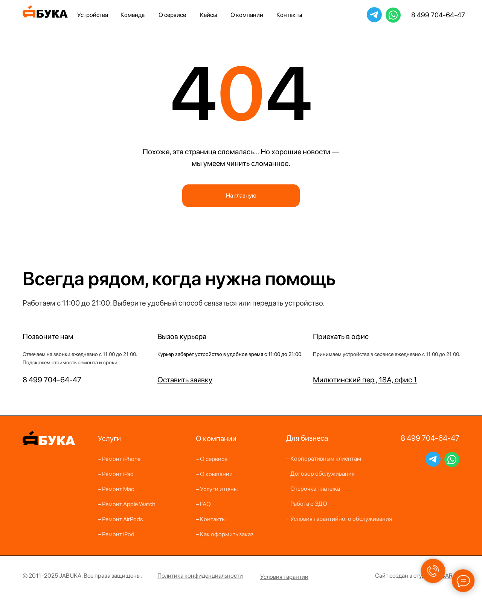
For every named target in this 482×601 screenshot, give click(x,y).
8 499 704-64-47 (438, 15)
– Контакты (211, 519)
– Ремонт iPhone (119, 459)
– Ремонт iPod (116, 534)
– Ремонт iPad (116, 474)
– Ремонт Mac (116, 489)
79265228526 (393, 15)
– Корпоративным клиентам (323, 458)
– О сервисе (211, 459)
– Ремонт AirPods (120, 519)
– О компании (214, 474)
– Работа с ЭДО (306, 503)
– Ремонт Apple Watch (127, 504)
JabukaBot (374, 14)
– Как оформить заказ (224, 534)
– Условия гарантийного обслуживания (339, 518)
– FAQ (203, 504)
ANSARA (444, 575)
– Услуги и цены (217, 489)
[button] (184, 379)
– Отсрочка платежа (313, 488)
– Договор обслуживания (320, 473)
